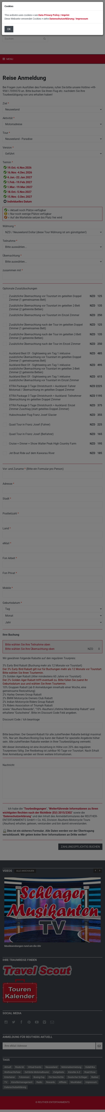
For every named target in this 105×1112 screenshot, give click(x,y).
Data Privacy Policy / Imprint (53, 15)
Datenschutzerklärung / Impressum (68, 18)
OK (9, 29)
